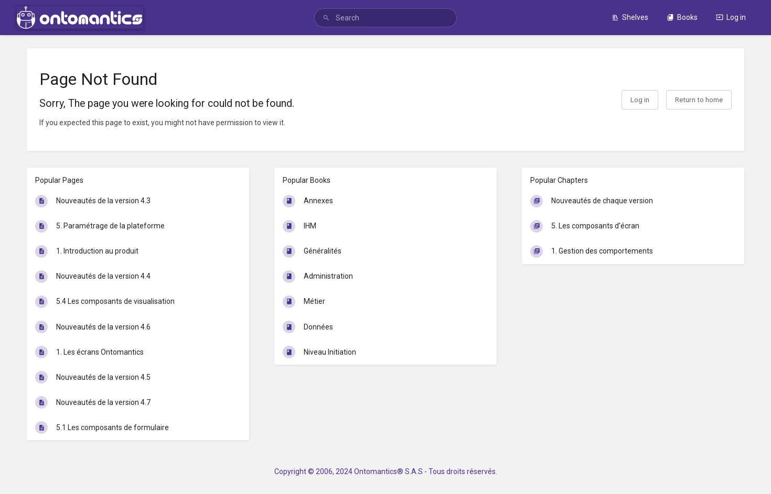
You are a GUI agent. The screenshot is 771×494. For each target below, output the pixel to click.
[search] (385, 17)
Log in (731, 17)
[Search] (326, 18)
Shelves (630, 17)
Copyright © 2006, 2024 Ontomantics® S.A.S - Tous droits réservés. (385, 471)
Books (682, 17)
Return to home (699, 99)
